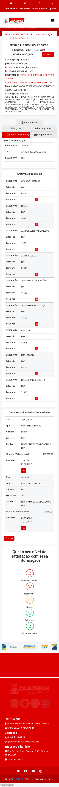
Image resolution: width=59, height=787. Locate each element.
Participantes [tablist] (43, 128)
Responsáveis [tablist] (43, 134)
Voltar (9, 538)
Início (7, 34)
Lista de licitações (16, 38)
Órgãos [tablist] (16, 128)
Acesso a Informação (23, 34)
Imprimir (48, 54)
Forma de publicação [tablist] (18, 134)
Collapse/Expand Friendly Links (7, 785)
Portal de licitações (44, 34)
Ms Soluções (18, 779)
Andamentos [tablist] (29, 122)
